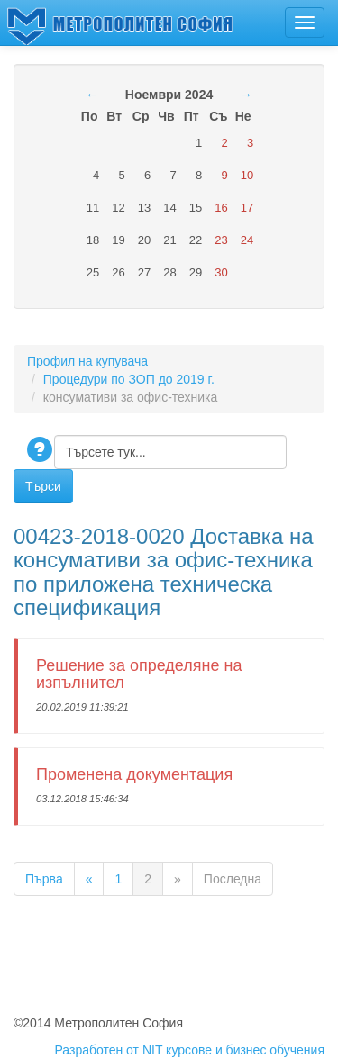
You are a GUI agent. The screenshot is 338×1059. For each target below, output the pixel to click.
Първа (44, 879)
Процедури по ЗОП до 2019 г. (129, 379)
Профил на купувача (87, 361)
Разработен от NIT (108, 1050)
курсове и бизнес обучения (245, 1050)
